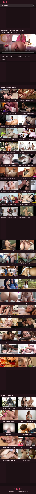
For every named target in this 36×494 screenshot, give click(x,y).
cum (25, 56)
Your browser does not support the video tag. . (18, 44)
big (29, 56)
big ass (20, 56)
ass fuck (4, 59)
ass (3, 56)
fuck (7, 56)
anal (15, 56)
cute (11, 56)
